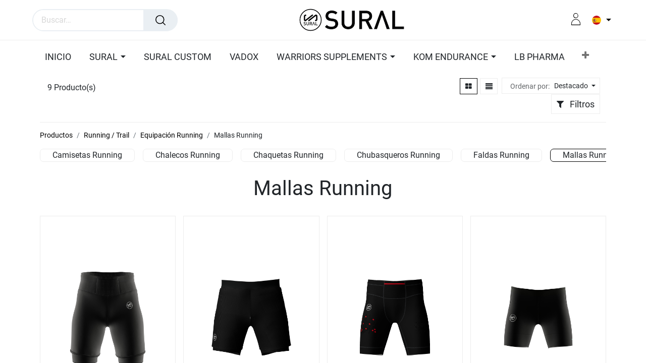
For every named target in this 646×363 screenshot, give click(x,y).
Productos (56, 135)
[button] (551, 57)
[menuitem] (89, 57)
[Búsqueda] (160, 20)
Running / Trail (106, 135)
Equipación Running (171, 135)
